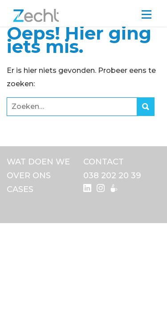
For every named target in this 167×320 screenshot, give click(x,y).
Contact (103, 162)
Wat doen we (38, 162)
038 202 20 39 (112, 175)
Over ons (29, 175)
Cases (20, 189)
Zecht (36, 15)
